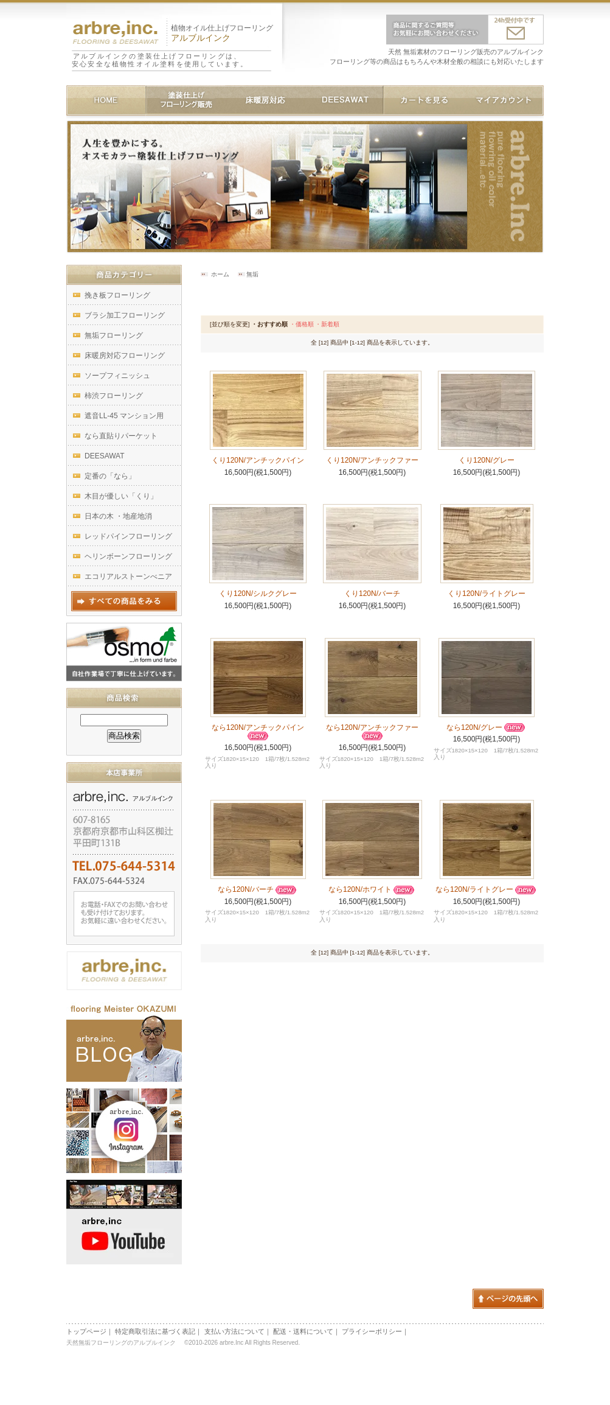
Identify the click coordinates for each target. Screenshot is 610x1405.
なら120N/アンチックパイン (258, 731)
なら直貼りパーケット (121, 436)
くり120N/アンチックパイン (258, 460)
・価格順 (301, 324)
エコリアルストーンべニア (128, 576)
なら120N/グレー (486, 727)
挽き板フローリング (117, 295)
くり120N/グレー (487, 460)
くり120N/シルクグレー (258, 593)
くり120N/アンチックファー (372, 460)
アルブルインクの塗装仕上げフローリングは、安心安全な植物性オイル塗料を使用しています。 (160, 60)
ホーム (220, 274)
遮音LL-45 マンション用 (124, 416)
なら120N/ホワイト (372, 889)
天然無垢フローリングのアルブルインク (123, 1342)
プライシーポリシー (372, 1331)
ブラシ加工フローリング (125, 315)
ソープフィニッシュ (117, 375)
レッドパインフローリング (128, 536)
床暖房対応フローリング (125, 355)
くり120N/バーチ (372, 593)
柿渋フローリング (114, 395)
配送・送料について (303, 1331)
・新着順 (327, 324)
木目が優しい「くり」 (121, 496)
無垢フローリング (114, 335)
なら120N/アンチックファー (372, 731)
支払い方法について (234, 1331)
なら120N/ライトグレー (486, 889)
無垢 (252, 274)
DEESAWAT (105, 456)
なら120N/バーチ (258, 889)
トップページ (86, 1331)
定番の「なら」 (110, 476)
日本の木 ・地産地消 (118, 516)
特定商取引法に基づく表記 (155, 1331)
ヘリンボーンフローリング (128, 556)
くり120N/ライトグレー (486, 593)
